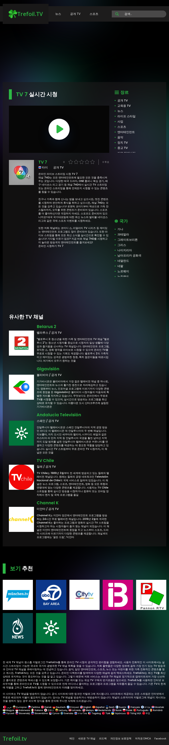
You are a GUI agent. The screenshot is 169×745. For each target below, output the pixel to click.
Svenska (67, 713)
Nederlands (103, 710)
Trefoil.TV (26, 14)
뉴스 (58, 14)
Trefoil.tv (15, 738)
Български (19, 707)
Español (98, 707)
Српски (54, 713)
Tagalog (94, 713)
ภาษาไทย (81, 713)
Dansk (46, 707)
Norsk (117, 710)
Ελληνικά (72, 707)
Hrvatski (157, 707)
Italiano (37, 710)
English (85, 707)
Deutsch (59, 707)
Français (133, 707)
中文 (146, 713)
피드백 (103, 738)
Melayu (88, 710)
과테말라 (123, 234)
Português (141, 710)
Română (156, 710)
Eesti (110, 707)
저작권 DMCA (143, 738)
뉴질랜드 (123, 276)
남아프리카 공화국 (129, 255)
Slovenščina (39, 713)
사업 (120, 121)
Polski (127, 710)
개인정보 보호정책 (120, 738)
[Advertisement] (84, 53)
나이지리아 (124, 250)
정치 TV (122, 143)
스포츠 (94, 14)
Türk (106, 713)
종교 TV (122, 148)
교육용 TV (124, 106)
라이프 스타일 (126, 116)
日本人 (49, 710)
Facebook (160, 738)
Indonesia (23, 710)
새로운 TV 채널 (86, 738)
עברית (145, 707)
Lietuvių (61, 710)
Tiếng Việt (134, 713)
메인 (72, 738)
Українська (118, 713)
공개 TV (75, 14)
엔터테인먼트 (126, 132)
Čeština (34, 707)
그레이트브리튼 (127, 240)
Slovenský (23, 713)
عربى (7, 707)
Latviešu (75, 710)
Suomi (121, 707)
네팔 (120, 266)
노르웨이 (123, 271)
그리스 (121, 245)
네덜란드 (123, 261)
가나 (120, 229)
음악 (120, 137)
